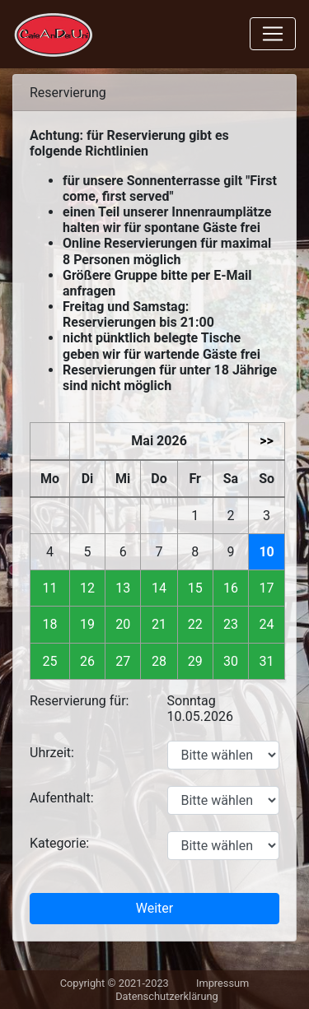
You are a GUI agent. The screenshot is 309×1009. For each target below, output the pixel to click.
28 (159, 661)
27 (122, 661)
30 (230, 661)
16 (230, 588)
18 (50, 624)
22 (195, 624)
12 (87, 588)
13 (122, 588)
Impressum (222, 983)
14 (159, 588)
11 (50, 588)
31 (267, 661)
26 (87, 661)
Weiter (154, 908)
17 (267, 588)
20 (122, 624)
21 (159, 624)
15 (195, 588)
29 (195, 661)
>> (267, 441)
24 (267, 624)
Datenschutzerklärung (166, 996)
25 (50, 661)
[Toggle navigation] (273, 33)
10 (266, 552)
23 (230, 624)
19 (87, 624)
